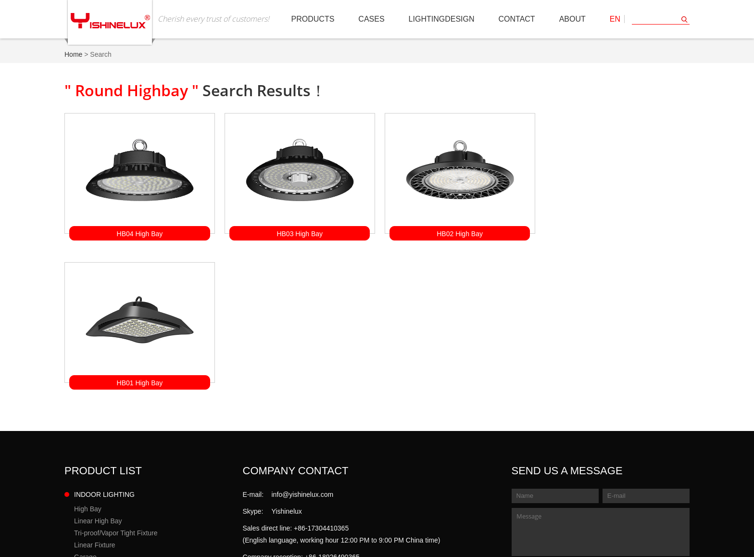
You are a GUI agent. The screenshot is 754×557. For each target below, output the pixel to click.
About (572, 19)
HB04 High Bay (139, 232)
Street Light (91, 440)
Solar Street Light (100, 452)
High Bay (87, 358)
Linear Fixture (94, 394)
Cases (371, 19)
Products (313, 19)
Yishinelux (287, 361)
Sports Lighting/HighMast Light (120, 476)
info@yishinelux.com (303, 344)
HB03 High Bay (298, 232)
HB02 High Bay (456, 232)
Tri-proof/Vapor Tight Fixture (116, 382)
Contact (517, 19)
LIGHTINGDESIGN (442, 19)
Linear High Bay (98, 370)
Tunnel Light (92, 488)
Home (73, 54)
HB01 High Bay (615, 232)
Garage (85, 406)
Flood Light (90, 464)
